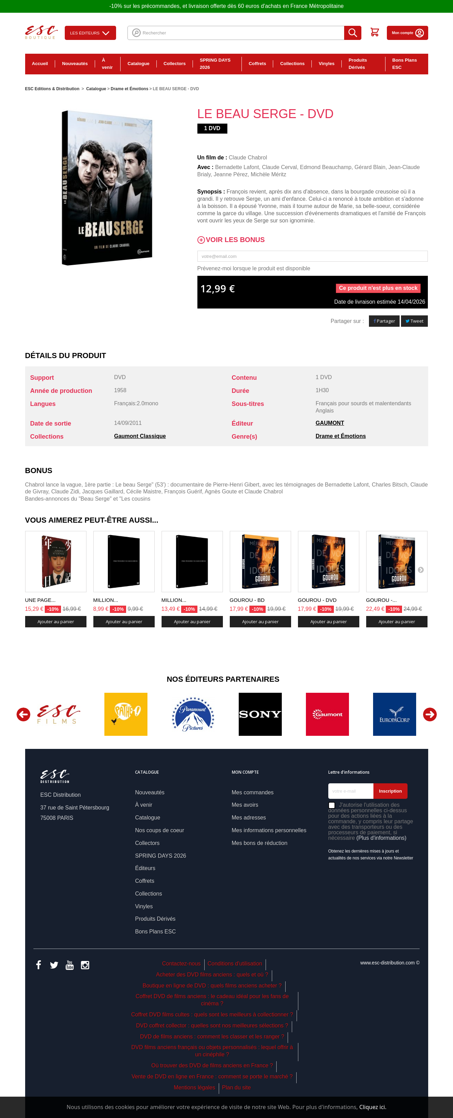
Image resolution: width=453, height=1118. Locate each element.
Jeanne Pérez (231, 174)
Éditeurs (145, 868)
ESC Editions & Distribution (52, 88)
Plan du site (236, 1087)
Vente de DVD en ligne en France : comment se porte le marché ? (212, 1076)
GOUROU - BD (247, 600)
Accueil (40, 63)
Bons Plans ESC (404, 64)
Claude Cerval (279, 167)
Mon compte (408, 33)
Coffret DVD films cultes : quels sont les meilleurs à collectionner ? (212, 1014)
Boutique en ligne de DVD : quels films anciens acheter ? (212, 986)
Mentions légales (194, 1087)
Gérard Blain (369, 167)
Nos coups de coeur (159, 830)
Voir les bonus (235, 239)
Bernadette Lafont (237, 167)
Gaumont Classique (140, 436)
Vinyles (326, 63)
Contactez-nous (181, 964)
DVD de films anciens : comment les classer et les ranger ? (212, 1036)
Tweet (414, 321)
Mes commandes (253, 792)
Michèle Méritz (268, 174)
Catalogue (138, 63)
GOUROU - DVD (317, 600)
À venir (107, 64)
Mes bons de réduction (260, 843)
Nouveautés (75, 63)
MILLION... (106, 600)
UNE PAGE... (40, 600)
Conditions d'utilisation (234, 964)
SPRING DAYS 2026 (215, 64)
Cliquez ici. (373, 1107)
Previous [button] (23, 714)
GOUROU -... (381, 600)
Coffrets (257, 63)
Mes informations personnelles (269, 830)
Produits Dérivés (358, 64)
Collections (292, 63)
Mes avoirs (245, 805)
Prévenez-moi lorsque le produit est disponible (253, 268)
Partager (384, 321)
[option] (58, 714)
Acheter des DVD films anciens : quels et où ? (212, 975)
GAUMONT (330, 423)
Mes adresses (249, 818)
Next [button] (430, 714)
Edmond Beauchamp (325, 167)
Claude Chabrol (248, 157)
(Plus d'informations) (381, 838)
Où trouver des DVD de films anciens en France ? (212, 1065)
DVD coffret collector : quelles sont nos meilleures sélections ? (212, 1025)
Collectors (175, 63)
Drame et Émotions (341, 436)
